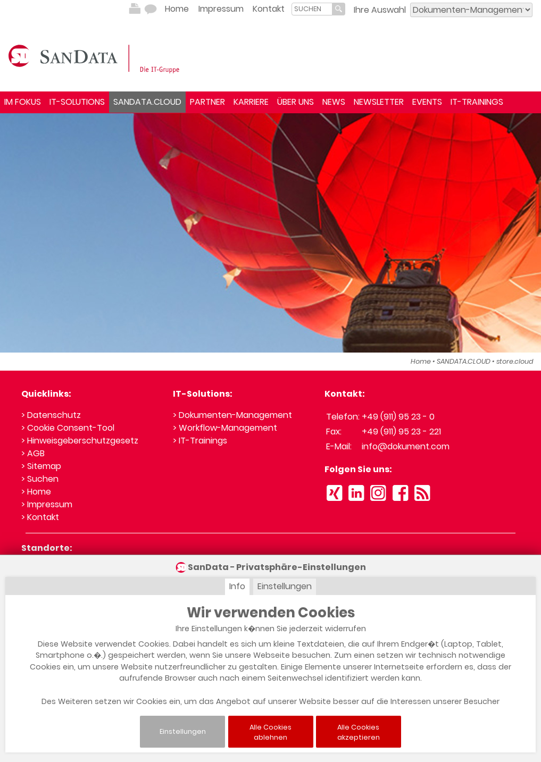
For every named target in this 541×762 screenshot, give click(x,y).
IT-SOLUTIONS (77, 102)
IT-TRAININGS (477, 102)
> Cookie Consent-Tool (67, 428)
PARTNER (207, 102)
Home (177, 9)
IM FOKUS (22, 102)
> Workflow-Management (225, 428)
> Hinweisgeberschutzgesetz (79, 440)
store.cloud (515, 361)
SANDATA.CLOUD (147, 102)
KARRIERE (251, 102)
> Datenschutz (51, 415)
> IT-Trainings (200, 440)
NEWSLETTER (379, 102)
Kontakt (269, 9)
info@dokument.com (406, 446)
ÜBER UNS (295, 102)
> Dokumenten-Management (232, 415)
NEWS (333, 102)
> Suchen (40, 479)
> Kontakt (40, 517)
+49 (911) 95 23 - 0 (398, 417)
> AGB (33, 453)
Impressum (221, 9)
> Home (36, 491)
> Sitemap (41, 466)
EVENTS (427, 102)
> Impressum (46, 504)
